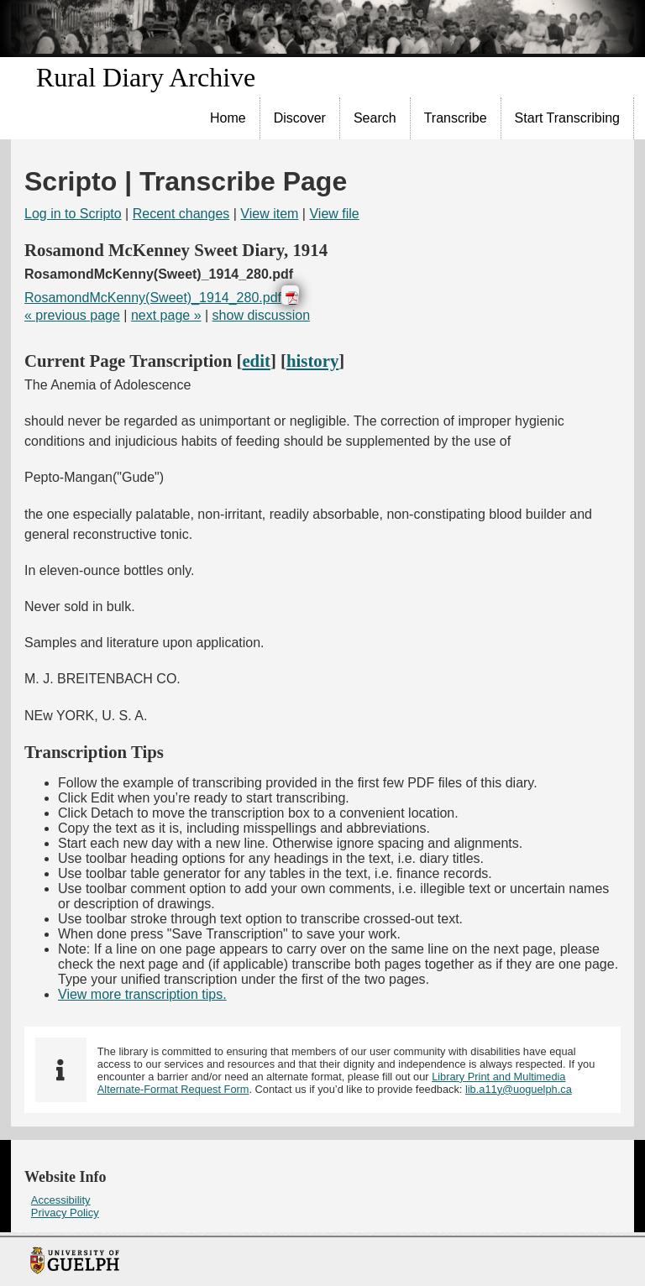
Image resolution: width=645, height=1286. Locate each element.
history (312, 360)
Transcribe (455, 118)
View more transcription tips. (142, 994)
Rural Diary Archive (145, 77)
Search (375, 118)
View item (269, 213)
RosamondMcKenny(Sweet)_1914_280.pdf (152, 297)
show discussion (261, 315)
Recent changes (181, 213)
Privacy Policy (65, 1212)
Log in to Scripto (73, 213)
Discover (300, 118)
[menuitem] (228, 118)
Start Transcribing (567, 118)
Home (228, 118)
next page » (166, 315)
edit (256, 360)
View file (334, 213)
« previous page (72, 315)
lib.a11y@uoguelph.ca (518, 1089)
